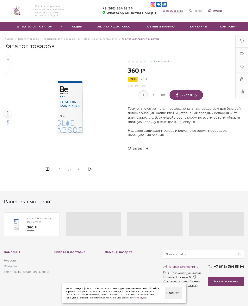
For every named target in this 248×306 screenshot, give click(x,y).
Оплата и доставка (69, 252)
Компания (12, 252)
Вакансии (10, 266)
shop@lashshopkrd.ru (183, 266)
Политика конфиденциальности (26, 272)
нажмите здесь (137, 297)
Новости (10, 260)
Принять (173, 293)
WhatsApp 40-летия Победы (129, 13)
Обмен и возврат (118, 252)
